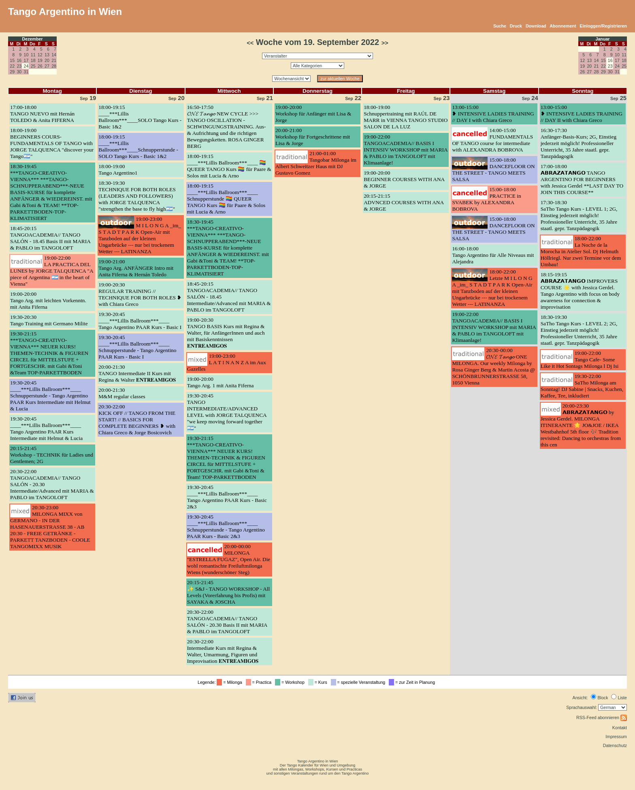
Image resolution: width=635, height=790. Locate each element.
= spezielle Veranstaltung (359, 682)
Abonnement (563, 25)
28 (53, 66)
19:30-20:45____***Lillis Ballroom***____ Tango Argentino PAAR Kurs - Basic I (139, 320)
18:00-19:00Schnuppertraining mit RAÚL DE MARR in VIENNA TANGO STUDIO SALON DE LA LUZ (405, 117)
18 (33, 60)
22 (12, 66)
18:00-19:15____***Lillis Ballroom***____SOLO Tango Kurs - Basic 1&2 (139, 117)
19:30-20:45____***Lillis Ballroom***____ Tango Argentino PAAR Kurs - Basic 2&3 (227, 497)
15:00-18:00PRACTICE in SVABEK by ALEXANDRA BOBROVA (486, 199)
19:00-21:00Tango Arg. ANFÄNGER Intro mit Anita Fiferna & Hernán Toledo (135, 268)
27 (47, 66)
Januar (603, 38)
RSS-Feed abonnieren (601, 717)
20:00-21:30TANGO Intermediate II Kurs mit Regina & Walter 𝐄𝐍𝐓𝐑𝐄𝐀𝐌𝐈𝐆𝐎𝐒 (137, 373)
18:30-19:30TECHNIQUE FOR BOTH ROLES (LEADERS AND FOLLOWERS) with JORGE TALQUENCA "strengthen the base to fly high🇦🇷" (137, 196)
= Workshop (291, 682)
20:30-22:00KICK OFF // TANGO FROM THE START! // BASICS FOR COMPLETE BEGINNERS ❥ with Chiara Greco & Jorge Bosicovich (136, 420)
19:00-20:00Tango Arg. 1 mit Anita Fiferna (220, 382)
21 (53, 60)
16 (19, 60)
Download (536, 25)
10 (26, 54)
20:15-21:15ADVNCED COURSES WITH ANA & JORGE (403, 202)
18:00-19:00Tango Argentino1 (117, 169)
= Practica (260, 682)
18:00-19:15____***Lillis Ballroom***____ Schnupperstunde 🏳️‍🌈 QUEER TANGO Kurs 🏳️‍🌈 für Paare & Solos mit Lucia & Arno (226, 199)
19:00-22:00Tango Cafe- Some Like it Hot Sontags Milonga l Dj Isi (580, 359)
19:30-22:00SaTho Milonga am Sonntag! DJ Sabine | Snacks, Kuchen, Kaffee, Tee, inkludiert (582, 386)
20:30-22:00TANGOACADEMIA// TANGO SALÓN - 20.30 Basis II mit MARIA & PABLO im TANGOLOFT (227, 621)
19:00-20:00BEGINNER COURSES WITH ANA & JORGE (404, 179)
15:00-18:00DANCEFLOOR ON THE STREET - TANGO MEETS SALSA (493, 169)
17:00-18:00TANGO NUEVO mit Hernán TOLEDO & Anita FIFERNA (42, 113)
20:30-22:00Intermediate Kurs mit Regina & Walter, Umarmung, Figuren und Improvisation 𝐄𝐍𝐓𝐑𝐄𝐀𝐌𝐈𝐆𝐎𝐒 (222, 651)
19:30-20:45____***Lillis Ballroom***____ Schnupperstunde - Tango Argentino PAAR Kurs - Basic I (137, 347)
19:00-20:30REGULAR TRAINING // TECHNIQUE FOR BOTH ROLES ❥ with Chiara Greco (139, 294)
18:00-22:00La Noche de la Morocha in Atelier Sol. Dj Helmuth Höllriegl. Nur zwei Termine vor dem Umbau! (581, 251)
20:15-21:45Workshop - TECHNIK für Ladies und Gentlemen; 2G (51, 454)
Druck (516, 25)
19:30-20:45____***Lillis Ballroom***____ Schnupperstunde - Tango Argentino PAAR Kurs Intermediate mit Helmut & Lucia (50, 396)
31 (26, 71)
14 (53, 54)
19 (40, 60)
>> (384, 43)
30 (19, 71)
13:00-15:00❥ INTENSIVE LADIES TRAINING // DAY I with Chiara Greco (493, 113)
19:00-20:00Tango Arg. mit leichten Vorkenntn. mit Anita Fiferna (48, 300)
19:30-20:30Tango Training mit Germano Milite (49, 320)
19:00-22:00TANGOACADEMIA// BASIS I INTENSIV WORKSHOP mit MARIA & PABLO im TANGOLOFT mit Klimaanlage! (405, 150)
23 (19, 66)
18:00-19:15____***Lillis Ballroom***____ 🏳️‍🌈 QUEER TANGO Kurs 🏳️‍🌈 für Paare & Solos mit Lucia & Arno (229, 166)
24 (617, 66)
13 (47, 54)
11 (33, 54)
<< (250, 43)
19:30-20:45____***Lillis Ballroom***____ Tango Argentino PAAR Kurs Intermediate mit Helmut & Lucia (46, 428)
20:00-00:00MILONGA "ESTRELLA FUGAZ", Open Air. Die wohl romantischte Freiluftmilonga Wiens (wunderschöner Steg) (229, 559)
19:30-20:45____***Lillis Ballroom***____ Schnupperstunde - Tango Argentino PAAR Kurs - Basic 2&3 (226, 526)
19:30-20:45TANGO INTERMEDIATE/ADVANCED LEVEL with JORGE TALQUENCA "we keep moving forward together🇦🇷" (226, 412)
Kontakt (619, 727)
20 (47, 60)
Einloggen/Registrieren (603, 25)
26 (40, 66)
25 (33, 66)
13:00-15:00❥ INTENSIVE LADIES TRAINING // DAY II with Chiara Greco (581, 113)
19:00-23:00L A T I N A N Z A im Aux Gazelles (226, 362)
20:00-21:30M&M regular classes (121, 393)
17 (26, 60)
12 (40, 54)
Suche (499, 25)
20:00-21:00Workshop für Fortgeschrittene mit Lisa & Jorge (312, 136)
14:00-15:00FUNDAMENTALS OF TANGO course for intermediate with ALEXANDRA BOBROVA (492, 140)
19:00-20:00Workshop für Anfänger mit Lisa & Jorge (313, 113)
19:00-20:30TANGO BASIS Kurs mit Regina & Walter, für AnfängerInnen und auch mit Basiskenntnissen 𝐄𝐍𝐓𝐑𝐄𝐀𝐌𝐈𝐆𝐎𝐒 (226, 333)
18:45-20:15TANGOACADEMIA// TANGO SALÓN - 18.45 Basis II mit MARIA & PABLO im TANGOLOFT (50, 238)
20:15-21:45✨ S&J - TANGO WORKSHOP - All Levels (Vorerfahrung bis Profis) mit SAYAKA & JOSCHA (228, 592)
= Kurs (319, 682)
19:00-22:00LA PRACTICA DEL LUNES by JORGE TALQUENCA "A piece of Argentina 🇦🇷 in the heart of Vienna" (51, 271)
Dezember (32, 38)
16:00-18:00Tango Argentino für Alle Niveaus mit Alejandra (493, 255)
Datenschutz (615, 745)
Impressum (616, 736)
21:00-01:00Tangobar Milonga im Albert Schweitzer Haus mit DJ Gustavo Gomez (315, 163)
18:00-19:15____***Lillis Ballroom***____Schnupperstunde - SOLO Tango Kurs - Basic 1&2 (138, 146)
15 (12, 60)
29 (12, 71)
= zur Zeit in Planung (413, 682)
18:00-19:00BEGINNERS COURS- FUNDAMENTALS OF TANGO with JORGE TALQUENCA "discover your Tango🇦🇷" (52, 143)
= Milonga (230, 682)
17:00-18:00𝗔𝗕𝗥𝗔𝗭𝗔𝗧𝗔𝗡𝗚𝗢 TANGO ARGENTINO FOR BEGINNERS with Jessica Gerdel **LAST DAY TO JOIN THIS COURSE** (582, 179)
